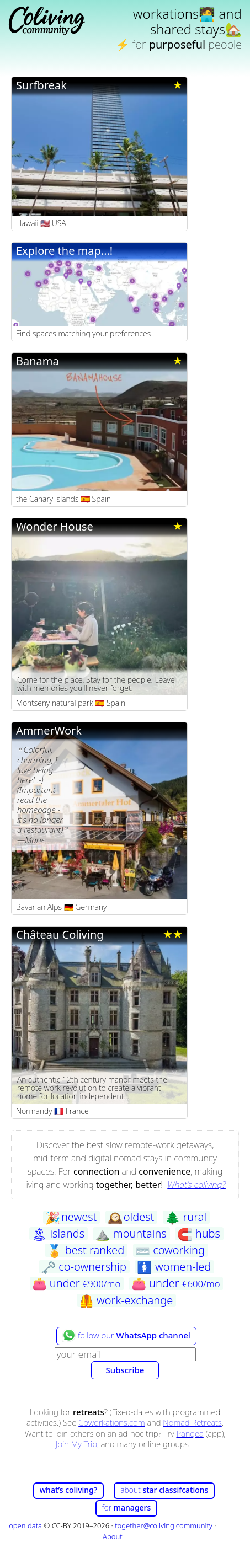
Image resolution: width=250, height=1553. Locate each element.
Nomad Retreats (192, 1422)
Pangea (189, 1433)
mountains (130, 1233)
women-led (174, 1266)
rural (185, 1217)
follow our (126, 1335)
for (126, 1507)
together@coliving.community (163, 1525)
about (164, 1490)
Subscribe (125, 1369)
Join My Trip (76, 1443)
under (76, 1283)
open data (25, 1525)
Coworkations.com (111, 1422)
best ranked (85, 1250)
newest (71, 1217)
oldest (131, 1217)
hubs (198, 1233)
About (113, 1536)
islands (57, 1233)
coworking (170, 1250)
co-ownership (83, 1266)
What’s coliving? (196, 1185)
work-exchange (126, 1300)
